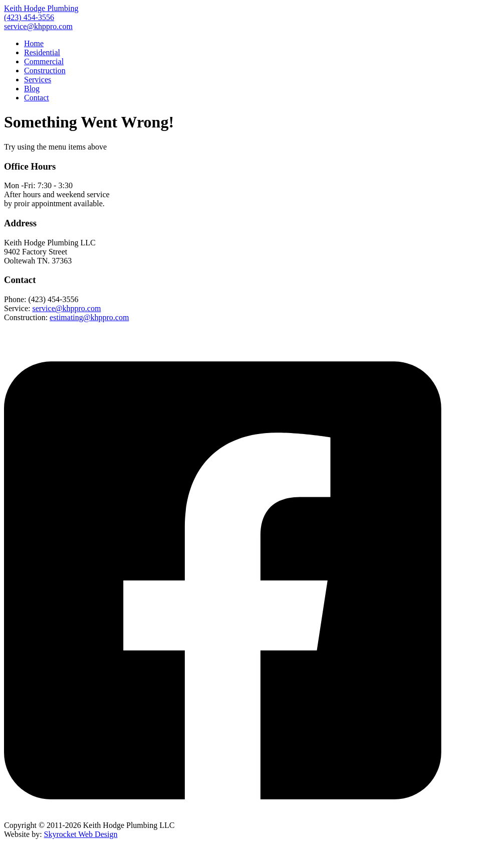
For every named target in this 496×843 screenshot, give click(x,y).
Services (37, 79)
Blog (32, 88)
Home (34, 43)
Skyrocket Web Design (81, 834)
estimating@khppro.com (89, 317)
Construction (45, 70)
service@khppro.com (38, 26)
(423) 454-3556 (29, 17)
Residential (42, 52)
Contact (36, 97)
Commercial (44, 61)
